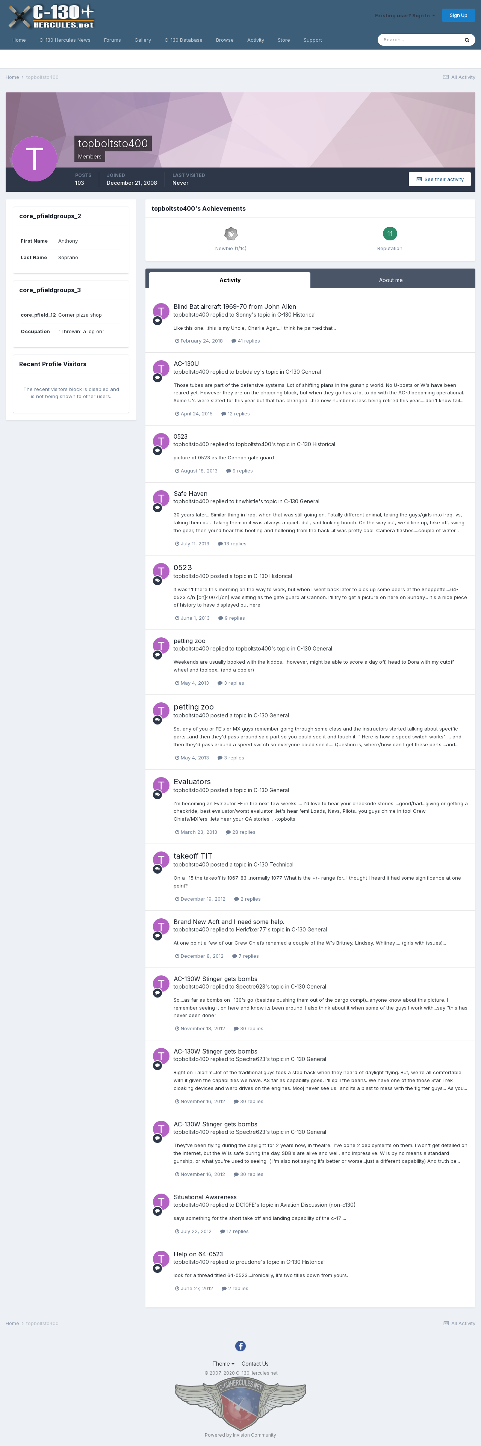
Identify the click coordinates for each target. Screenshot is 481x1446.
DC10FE (245, 1204)
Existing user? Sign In (405, 15)
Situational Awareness (205, 1197)
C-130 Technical (273, 864)
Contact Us (255, 1363)
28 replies (241, 832)
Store (284, 40)
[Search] (418, 40)
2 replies (247, 899)
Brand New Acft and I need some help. (229, 921)
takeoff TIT (193, 855)
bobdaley (248, 371)
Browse (225, 40)
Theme (223, 1363)
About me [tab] (391, 280)
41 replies (245, 341)
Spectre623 (250, 986)
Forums (112, 40)
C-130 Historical (296, 314)
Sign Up (458, 15)
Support (313, 40)
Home (19, 40)
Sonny (244, 314)
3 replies (231, 683)
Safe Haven (190, 493)
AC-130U (186, 363)
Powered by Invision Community (240, 1435)
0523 (181, 436)
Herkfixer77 (251, 929)
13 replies (232, 543)
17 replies (234, 1231)
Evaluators (192, 781)
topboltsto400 (191, 314)
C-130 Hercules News (65, 40)
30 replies (248, 1028)
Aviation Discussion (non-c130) (318, 1204)
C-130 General (303, 371)
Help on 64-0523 (198, 1254)
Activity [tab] (229, 280)
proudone (248, 1262)
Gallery (143, 40)
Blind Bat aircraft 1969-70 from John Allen (235, 306)
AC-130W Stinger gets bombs (215, 979)
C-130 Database (184, 40)
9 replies (239, 471)
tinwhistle (247, 501)
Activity (255, 40)
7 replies (245, 956)
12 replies (235, 414)
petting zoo (190, 641)
